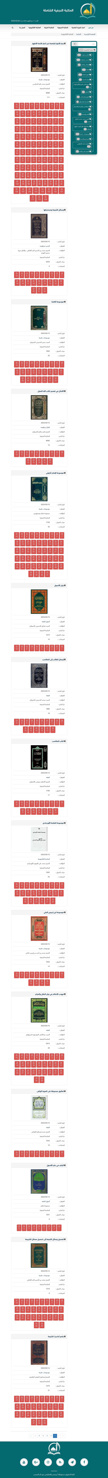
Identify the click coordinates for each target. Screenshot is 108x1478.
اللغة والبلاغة (85, 114)
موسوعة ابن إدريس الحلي (54, 912)
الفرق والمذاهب (84, 97)
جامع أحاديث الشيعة (56, 1337)
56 (61, 152)
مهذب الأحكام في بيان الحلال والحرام (49, 994)
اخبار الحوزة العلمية (78, 28)
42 (39, 136)
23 (45, 121)
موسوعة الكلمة (58, 302)
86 (45, 175)
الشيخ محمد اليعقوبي (83, 144)
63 (23, 152)
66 (56, 160)
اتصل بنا (22, 28)
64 (17, 152)
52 (34, 144)
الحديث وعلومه (85, 60)
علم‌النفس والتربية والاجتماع (81, 107)
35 (28, 129)
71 (28, 160)
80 (28, 167)
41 (45, 136)
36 (23, 129)
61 (34, 152)
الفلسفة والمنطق (84, 102)
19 (17, 113)
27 (23, 121)
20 (61, 121)
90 (23, 175)
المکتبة (78, 34)
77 (45, 167)
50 (45, 144)
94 (51, 183)
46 (17, 136)
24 (39, 121)
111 (32, 198)
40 (50, 136)
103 (48, 190)
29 (61, 129)
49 (50, 144)
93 (56, 183)
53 (28, 144)
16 (34, 113)
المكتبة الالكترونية (35, 28)
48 (56, 144)
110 (39, 198)
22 (50, 121)
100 (17, 183)
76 (50, 167)
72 (23, 160)
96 (40, 183)
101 (61, 190)
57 (56, 152)
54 (23, 144)
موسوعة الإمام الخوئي (55, 473)
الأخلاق (87, 92)
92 (62, 183)
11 (61, 113)
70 (34, 160)
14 (45, 113)
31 (50, 129)
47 (61, 144)
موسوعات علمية (84, 134)
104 (42, 190)
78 (39, 167)
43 (34, 136)
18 (23, 113)
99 (23, 183)
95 (45, 183)
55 (17, 144)
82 (17, 167)
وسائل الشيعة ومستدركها (54, 210)
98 (29, 183)
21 (56, 121)
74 (61, 167)
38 (61, 136)
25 (34, 121)
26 (28, 121)
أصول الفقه (85, 75)
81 (23, 167)
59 (45, 152)
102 (55, 190)
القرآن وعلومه (85, 55)
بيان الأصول (59, 585)
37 (17, 129)
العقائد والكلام (85, 65)
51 (39, 144)
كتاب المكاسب (58, 741)
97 (34, 183)
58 (50, 152)
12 (56, 113)
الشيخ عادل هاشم (84, 151)
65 (61, 160)
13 (50, 113)
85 (50, 175)
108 (16, 190)
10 (17, 106)
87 (39, 175)
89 (28, 175)
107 (23, 190)
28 (17, 121)
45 (23, 136)
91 (17, 175)
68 (45, 160)
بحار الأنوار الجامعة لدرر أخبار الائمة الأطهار (48, 44)
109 (45, 198)
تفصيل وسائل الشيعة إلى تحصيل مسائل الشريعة (44, 1239)
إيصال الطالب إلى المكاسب (53, 660)
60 (39, 152)
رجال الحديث (85, 79)
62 (28, 152)
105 (35, 190)
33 (39, 129)
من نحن (90, 28)
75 (56, 167)
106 (29, 190)
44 (28, 136)
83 (61, 175)
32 (45, 129)
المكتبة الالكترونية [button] (89, 50)
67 (50, 160)
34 (34, 129)
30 (56, 129)
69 (39, 160)
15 (39, 113)
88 (34, 175)
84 (56, 175)
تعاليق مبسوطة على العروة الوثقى (50, 1091)
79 (34, 167)
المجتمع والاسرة (84, 139)
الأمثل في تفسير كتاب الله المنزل (51, 391)
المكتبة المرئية (49, 28)
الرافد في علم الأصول (55, 1165)
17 (28, 113)
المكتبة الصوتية (63, 28)
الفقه (87, 70)
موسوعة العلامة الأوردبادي (53, 823)
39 (56, 136)
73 (17, 160)
